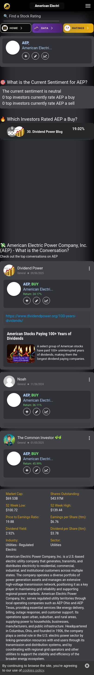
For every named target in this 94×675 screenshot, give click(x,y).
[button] (87, 665)
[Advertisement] (47, 192)
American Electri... (37, 48)
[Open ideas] (47, 28)
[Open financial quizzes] (15, 28)
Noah (21, 379)
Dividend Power (30, 268)
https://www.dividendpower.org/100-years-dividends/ (41, 318)
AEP (25, 43)
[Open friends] (78, 28)
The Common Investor (36, 438)
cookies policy (33, 670)
